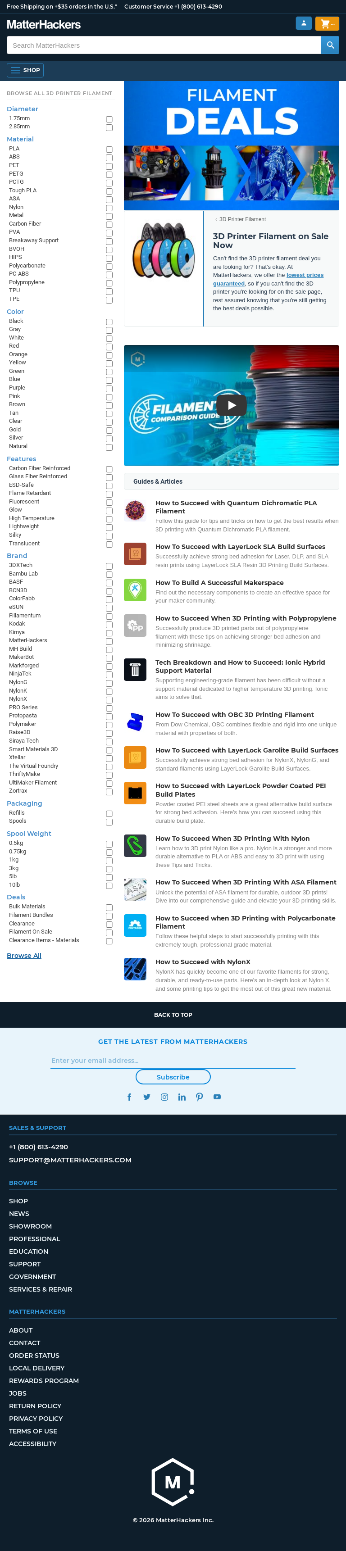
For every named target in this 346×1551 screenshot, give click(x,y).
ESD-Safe (21, 484)
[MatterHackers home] (173, 1483)
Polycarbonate (27, 265)
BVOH (16, 248)
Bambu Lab (23, 573)
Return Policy (35, 1406)
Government (32, 1277)
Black (16, 320)
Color (15, 312)
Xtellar (17, 757)
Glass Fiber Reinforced (38, 476)
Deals (16, 897)
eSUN (16, 606)
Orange (18, 354)
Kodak (17, 623)
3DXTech (20, 565)
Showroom (30, 1226)
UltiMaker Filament (33, 782)
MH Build (20, 648)
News (19, 1214)
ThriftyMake (24, 774)
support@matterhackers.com (70, 1160)
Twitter (147, 1097)
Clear (15, 420)
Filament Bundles (31, 915)
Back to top (173, 1014)
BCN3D (18, 590)
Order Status (34, 1355)
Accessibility (32, 1444)
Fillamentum (25, 615)
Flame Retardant (30, 493)
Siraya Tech (24, 740)
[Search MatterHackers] (330, 45)
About (20, 1330)
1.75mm (19, 118)
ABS (14, 156)
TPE (14, 298)
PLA (14, 148)
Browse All (24, 956)
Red (14, 345)
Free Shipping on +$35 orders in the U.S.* (62, 6)
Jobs (18, 1393)
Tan (13, 412)
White (16, 337)
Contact (24, 1343)
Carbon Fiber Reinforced (39, 468)
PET (14, 165)
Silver (16, 437)
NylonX (18, 698)
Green (16, 370)
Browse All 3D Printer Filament (60, 93)
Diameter (22, 109)
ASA (14, 198)
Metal (16, 215)
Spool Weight (29, 834)
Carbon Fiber (25, 223)
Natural (18, 446)
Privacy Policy (36, 1419)
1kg (13, 859)
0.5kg (16, 842)
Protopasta (23, 715)
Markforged (24, 665)
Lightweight (24, 526)
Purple (17, 387)
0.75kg (17, 851)
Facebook (129, 1097)
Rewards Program (44, 1381)
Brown (17, 404)
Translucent (24, 543)
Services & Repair (40, 1289)
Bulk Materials (27, 906)
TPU (14, 290)
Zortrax (18, 790)
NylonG (18, 682)
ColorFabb (22, 598)
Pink (14, 396)
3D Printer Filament (242, 219)
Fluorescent (24, 501)
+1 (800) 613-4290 (198, 6)
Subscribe (173, 1077)
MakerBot (21, 656)
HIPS (15, 257)
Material (20, 139)
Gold (15, 429)
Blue (14, 379)
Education (28, 1251)
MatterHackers (28, 640)
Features (21, 459)
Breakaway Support (34, 240)
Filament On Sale (30, 931)
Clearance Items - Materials (44, 940)
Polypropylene (27, 282)
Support (25, 1264)
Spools (18, 820)
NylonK (18, 690)
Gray (15, 329)
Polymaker (22, 724)
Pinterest (199, 1097)
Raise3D (20, 732)
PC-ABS (19, 273)
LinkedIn (182, 1097)
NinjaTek (20, 673)
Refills (17, 812)
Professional (34, 1239)
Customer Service (148, 6)
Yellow (17, 362)
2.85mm (19, 126)
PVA (14, 231)
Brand (17, 556)
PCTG (16, 181)
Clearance (22, 923)
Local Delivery (36, 1368)
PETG (16, 173)
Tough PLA (22, 190)
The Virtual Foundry (33, 765)
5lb (13, 876)
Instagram (164, 1097)
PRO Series (23, 707)
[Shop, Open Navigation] (25, 70)
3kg (13, 868)
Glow (15, 509)
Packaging (24, 803)
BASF (16, 581)
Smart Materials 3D (33, 749)
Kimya (17, 632)
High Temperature (32, 518)
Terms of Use (33, 1431)
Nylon (16, 207)
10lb (14, 884)
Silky (15, 534)
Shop (18, 1201)
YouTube (217, 1097)
